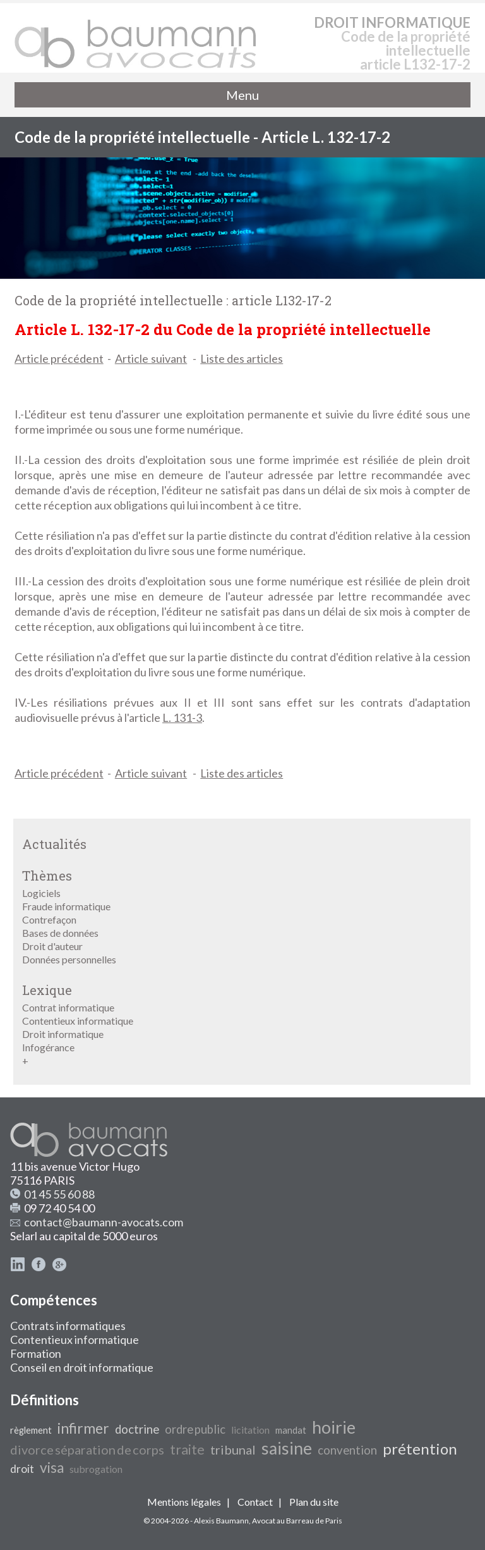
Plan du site (313, 1502)
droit (22, 1468)
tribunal (233, 1449)
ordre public (195, 1429)
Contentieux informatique (77, 1021)
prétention (420, 1448)
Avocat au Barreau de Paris (297, 1520)
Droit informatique (63, 1034)
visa (52, 1467)
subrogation (96, 1469)
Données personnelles (69, 959)
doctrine (137, 1429)
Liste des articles (241, 358)
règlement (31, 1430)
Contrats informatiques (68, 1326)
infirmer (83, 1428)
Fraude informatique (66, 906)
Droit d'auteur (52, 946)
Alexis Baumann (221, 1520)
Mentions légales (184, 1502)
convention (347, 1450)
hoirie (334, 1427)
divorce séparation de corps (87, 1449)
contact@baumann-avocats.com (103, 1222)
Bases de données (60, 933)
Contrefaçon (49, 919)
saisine (286, 1448)
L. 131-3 (182, 717)
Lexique (47, 990)
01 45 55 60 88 (59, 1194)
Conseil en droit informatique (81, 1367)
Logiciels (41, 893)
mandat (290, 1430)
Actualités (54, 844)
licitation (250, 1430)
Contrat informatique (68, 1007)
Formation (35, 1353)
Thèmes (47, 875)
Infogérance (48, 1047)
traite (187, 1449)
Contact (255, 1502)
